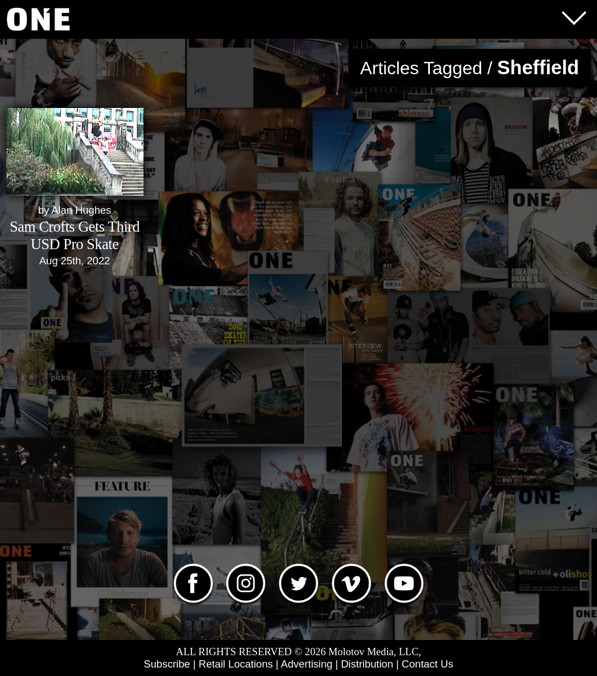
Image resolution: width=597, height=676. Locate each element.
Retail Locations (236, 664)
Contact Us (428, 664)
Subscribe (166, 664)
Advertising (307, 664)
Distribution (367, 664)
